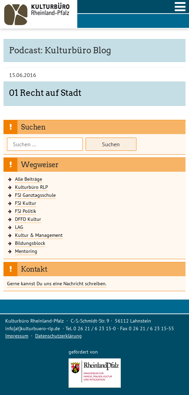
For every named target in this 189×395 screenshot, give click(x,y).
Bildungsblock (30, 243)
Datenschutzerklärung (58, 335)
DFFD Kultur (28, 219)
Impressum (16, 335)
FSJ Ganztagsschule (35, 195)
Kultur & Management (39, 235)
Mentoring (26, 251)
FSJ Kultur (25, 203)
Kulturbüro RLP (31, 187)
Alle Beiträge (28, 179)
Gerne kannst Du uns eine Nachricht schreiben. (57, 283)
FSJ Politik (25, 211)
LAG (19, 227)
